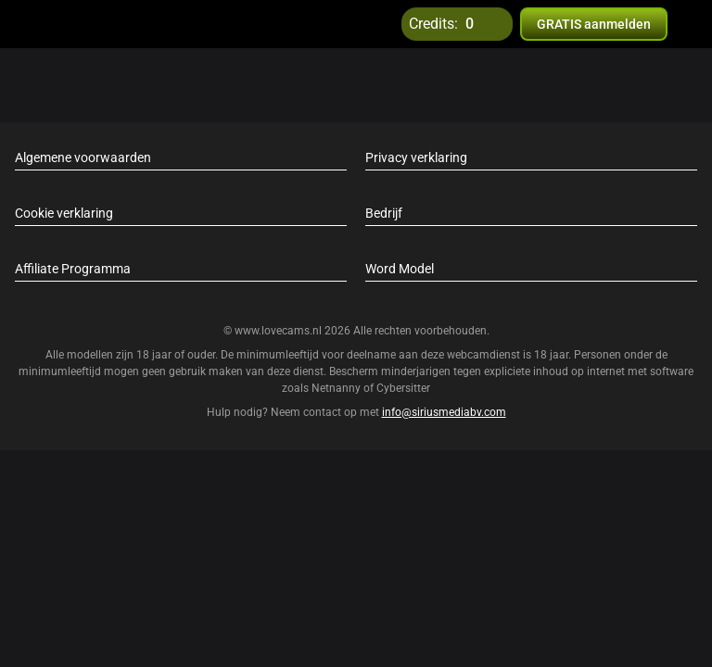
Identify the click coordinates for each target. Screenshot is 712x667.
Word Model (399, 268)
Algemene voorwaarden (83, 157)
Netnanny (337, 388)
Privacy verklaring (416, 157)
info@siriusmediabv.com (444, 412)
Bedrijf (383, 213)
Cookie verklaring (64, 213)
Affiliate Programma (73, 268)
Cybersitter (403, 388)
